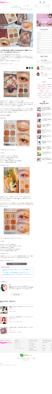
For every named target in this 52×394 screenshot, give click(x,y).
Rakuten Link (44, 348)
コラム (38, 46)
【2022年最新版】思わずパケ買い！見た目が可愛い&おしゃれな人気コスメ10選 (16, 275)
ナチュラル (14, 311)
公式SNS (36, 5)
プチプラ (47, 91)
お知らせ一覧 (31, 342)
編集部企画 (48, 84)
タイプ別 (41, 97)
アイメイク (4, 62)
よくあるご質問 (46, 5)
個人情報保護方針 (22, 358)
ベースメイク (39, 35)
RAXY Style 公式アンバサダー (4, 63)
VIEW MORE (49, 78)
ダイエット (49, 95)
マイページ (16, 345)
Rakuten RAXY (4, 2)
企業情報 (18, 358)
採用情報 (34, 358)
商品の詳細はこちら (17, 263)
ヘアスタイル (42, 91)
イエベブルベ (39, 93)
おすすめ (43, 84)
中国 (21, 321)
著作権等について (29, 358)
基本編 (49, 86)
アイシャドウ (10, 63)
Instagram (43, 345)
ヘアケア (38, 41)
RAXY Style (16, 5)
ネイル (38, 43)
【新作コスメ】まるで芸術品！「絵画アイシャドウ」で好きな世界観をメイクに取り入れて (16, 270)
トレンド (14, 321)
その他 (38, 48)
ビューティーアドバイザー (19, 348)
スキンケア (39, 33)
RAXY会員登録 (44, 342)
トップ (5, 5)
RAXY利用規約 (31, 348)
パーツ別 (18, 321)
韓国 (38, 88)
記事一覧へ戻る (17, 294)
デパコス (39, 95)
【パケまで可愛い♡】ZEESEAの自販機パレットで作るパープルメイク (15, 272)
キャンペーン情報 (26, 5)
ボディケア (39, 39)
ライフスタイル (46, 97)
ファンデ (44, 95)
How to (10, 311)
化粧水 (50, 93)
